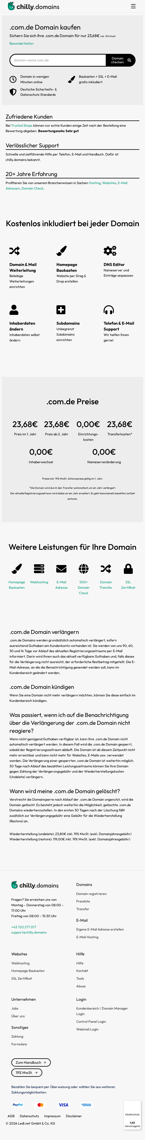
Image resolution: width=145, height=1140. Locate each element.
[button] (133, 6)
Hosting (94, 183)
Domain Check (32, 188)
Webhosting (39, 582)
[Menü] (139, 1103)
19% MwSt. (27, 1072)
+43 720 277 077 (23, 927)
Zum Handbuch (31, 1062)
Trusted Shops (21, 125)
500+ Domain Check (83, 587)
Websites (109, 183)
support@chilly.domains (29, 932)
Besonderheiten (21, 43)
